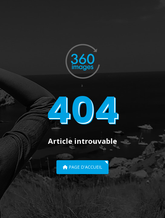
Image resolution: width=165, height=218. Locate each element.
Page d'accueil (82, 167)
